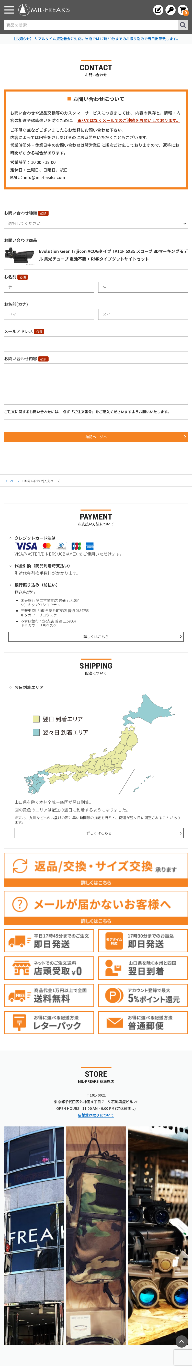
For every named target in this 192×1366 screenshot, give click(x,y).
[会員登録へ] (158, 10)
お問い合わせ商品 (20, 240)
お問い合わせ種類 (20, 213)
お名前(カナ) (16, 304)
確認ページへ (96, 436)
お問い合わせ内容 (20, 358)
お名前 (10, 277)
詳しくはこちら (96, 636)
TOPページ (12, 481)
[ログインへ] (170, 10)
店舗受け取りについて (96, 1114)
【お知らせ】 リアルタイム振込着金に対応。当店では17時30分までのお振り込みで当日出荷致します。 (96, 38)
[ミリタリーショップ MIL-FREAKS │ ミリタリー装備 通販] (44, 10)
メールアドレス (18, 331)
